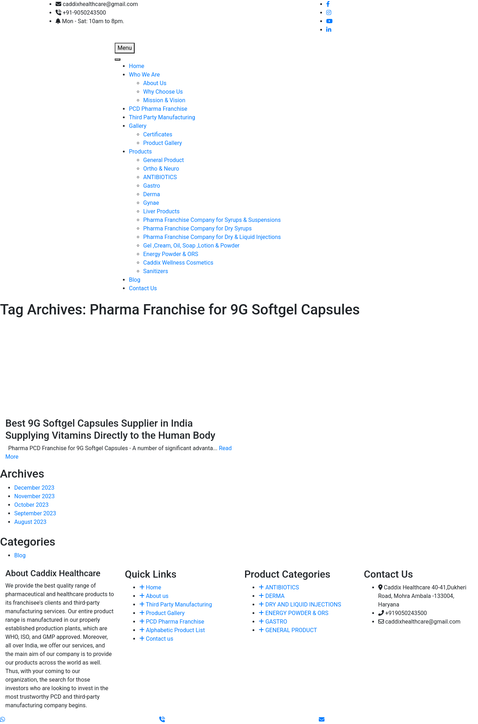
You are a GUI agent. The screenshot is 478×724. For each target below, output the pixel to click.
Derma (151, 194)
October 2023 (31, 504)
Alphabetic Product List (172, 630)
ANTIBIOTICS (160, 177)
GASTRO (273, 621)
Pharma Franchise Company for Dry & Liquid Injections (212, 237)
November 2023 (34, 496)
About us (154, 596)
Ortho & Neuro (161, 168)
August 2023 (30, 522)
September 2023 (35, 513)
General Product (163, 160)
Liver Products (161, 211)
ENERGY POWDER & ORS (293, 613)
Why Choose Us (163, 91)
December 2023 (34, 487)
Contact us (156, 638)
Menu (125, 48)
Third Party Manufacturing (162, 117)
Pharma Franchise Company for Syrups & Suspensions (212, 220)
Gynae (151, 202)
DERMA (272, 596)
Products (140, 151)
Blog (134, 279)
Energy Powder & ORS (170, 254)
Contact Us (143, 288)
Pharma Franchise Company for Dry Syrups (197, 228)
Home (136, 66)
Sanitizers (155, 271)
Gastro (151, 185)
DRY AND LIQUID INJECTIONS (300, 604)
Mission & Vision (164, 100)
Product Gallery (162, 143)
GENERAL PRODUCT (288, 630)
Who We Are (144, 74)
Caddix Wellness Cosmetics (178, 262)
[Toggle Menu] (117, 59)
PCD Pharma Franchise (158, 108)
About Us (154, 83)
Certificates (157, 134)
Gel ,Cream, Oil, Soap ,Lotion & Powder (191, 245)
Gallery (137, 126)
